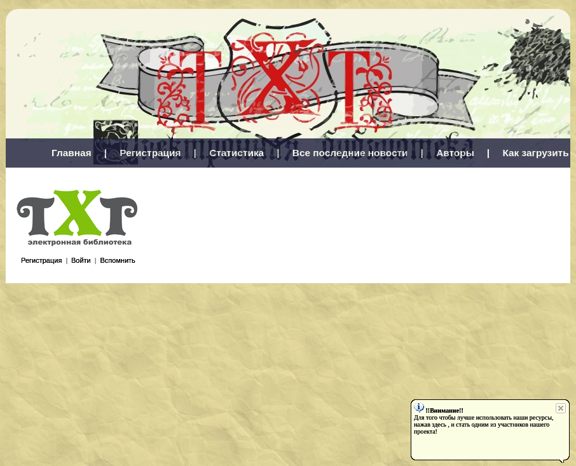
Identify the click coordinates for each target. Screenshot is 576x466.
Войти (81, 260)
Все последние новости (350, 152)
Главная (71, 152)
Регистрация (150, 152)
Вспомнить (117, 260)
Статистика (236, 152)
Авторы (455, 152)
